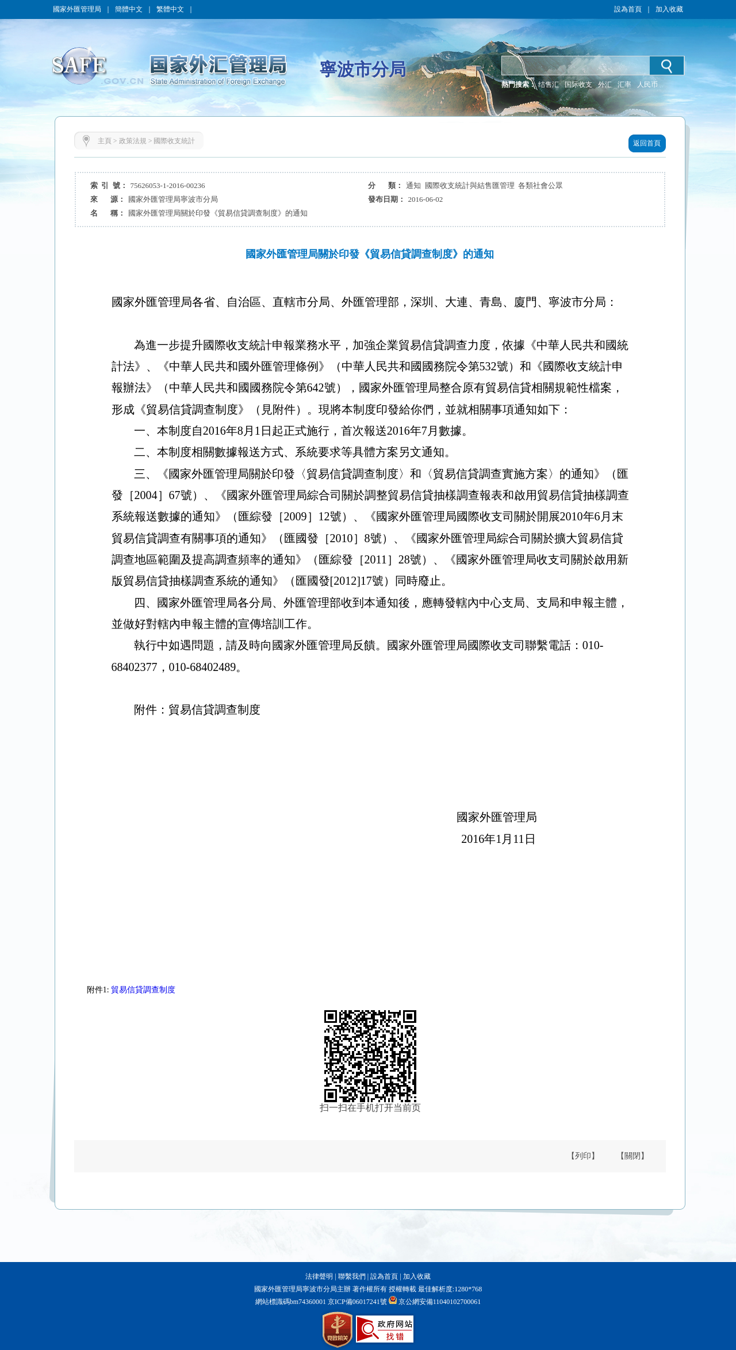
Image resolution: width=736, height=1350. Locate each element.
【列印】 (583, 1156)
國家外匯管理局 (77, 9)
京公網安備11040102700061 (439, 1302)
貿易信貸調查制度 (143, 989)
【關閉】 (632, 1156)
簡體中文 (129, 9)
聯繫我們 (352, 1276)
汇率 (624, 84)
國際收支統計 (174, 141)
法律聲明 (319, 1276)
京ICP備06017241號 (356, 1302)
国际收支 (578, 84)
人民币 (647, 84)
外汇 (605, 84)
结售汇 (548, 84)
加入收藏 (669, 9)
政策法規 (133, 141)
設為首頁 (628, 9)
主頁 (105, 141)
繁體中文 (170, 9)
